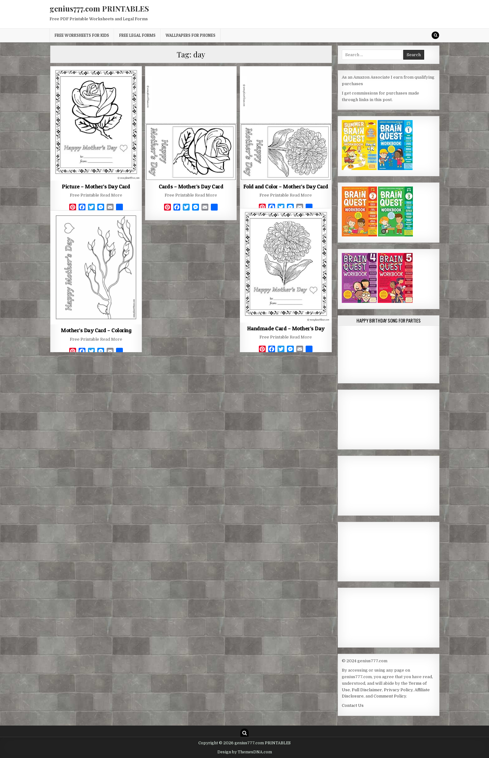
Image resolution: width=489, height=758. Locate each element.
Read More (111, 195)
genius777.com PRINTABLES (99, 8)
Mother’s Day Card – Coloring (96, 330)
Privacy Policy (398, 690)
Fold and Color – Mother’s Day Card (285, 186)
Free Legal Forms (137, 35)
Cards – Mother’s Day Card (191, 186)
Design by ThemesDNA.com (244, 752)
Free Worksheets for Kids (82, 35)
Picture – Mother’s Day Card (96, 186)
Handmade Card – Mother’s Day (286, 328)
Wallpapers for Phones (190, 35)
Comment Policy (390, 696)
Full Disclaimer (367, 690)
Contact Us (353, 705)
